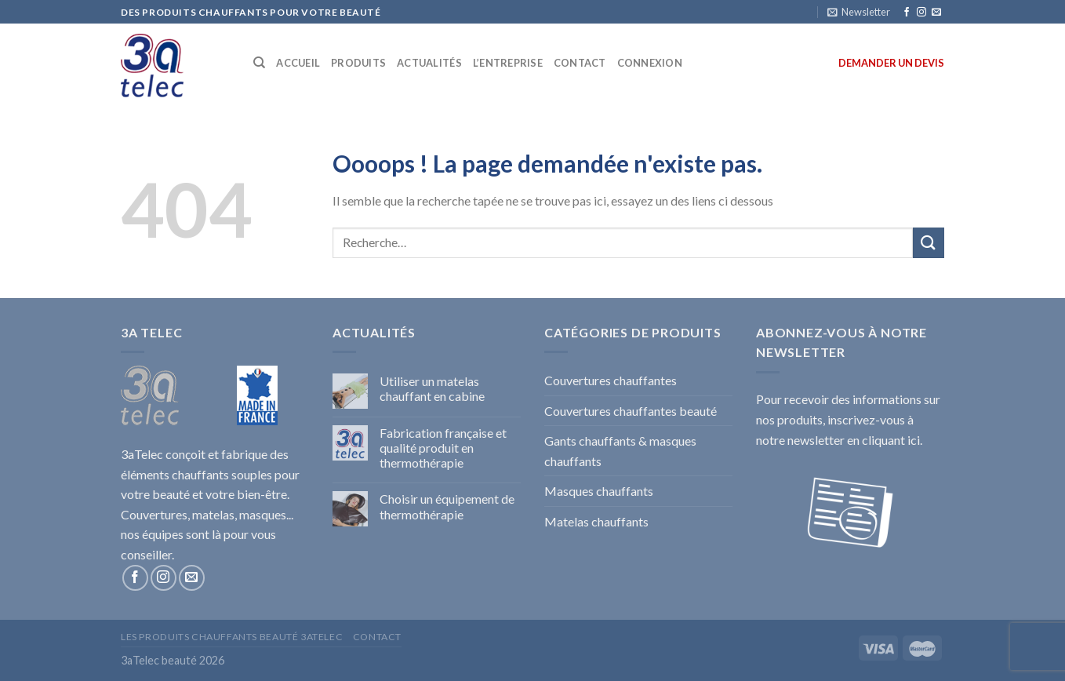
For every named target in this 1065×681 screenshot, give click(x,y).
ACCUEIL (298, 62)
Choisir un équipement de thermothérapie (447, 506)
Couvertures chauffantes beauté (630, 410)
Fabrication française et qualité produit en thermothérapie (443, 447)
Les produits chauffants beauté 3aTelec (232, 637)
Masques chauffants (598, 490)
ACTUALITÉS (429, 62)
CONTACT (580, 62)
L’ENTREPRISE (508, 62)
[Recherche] (259, 63)
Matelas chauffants (596, 521)
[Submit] (928, 243)
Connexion (649, 62)
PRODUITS (358, 62)
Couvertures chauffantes (610, 380)
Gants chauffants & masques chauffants (620, 450)
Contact (377, 637)
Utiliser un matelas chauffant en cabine (432, 388)
